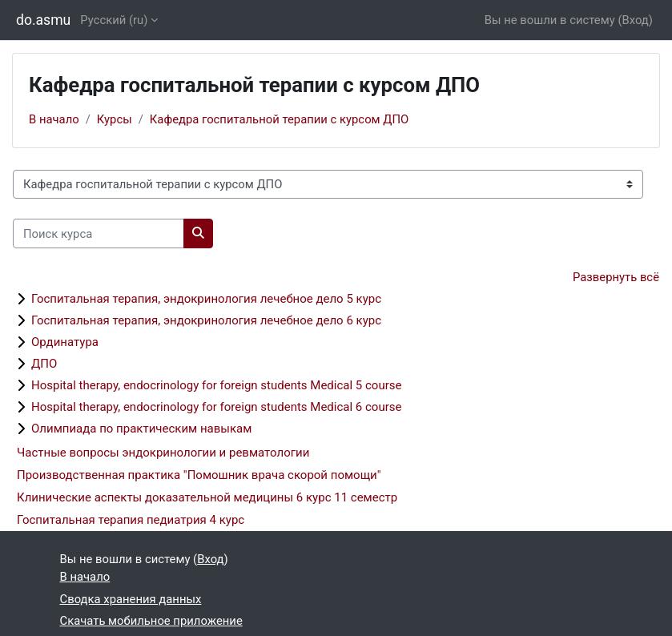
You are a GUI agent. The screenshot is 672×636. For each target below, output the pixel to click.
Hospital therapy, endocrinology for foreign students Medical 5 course (216, 385)
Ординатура (65, 342)
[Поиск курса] (98, 233)
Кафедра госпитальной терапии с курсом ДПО (279, 119)
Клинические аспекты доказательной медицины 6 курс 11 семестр (207, 497)
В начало (54, 119)
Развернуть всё (616, 277)
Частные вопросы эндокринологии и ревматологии (163, 452)
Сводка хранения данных (131, 599)
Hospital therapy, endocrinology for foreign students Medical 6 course (216, 407)
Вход (635, 20)
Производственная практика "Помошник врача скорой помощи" (199, 475)
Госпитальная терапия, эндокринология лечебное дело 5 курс (206, 299)
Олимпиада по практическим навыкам (141, 428)
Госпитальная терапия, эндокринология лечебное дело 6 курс (206, 320)
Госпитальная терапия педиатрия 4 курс (130, 520)
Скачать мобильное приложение (151, 621)
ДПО (44, 363)
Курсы (114, 119)
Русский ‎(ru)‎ (113, 20)
